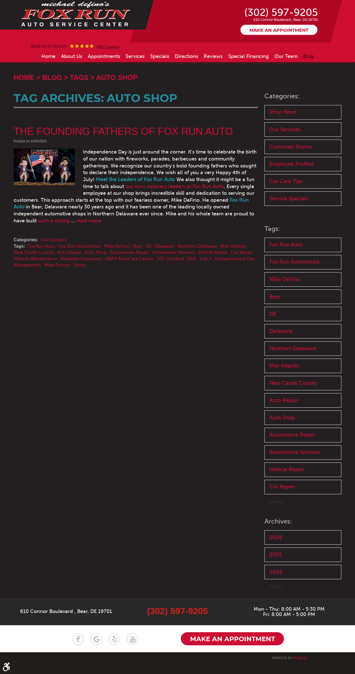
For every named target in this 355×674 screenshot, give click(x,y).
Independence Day (234, 258)
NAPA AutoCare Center (129, 258)
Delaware (164, 246)
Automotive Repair (129, 252)
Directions (186, 56)
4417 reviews (107, 47)
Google (96, 638)
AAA (191, 258)
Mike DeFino (117, 246)
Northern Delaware (197, 246)
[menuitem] (48, 56)
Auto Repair (69, 252)
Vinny (80, 264)
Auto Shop (116, 77)
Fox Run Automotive (80, 246)
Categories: (282, 96)
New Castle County (34, 252)
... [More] (273, 501)
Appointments (104, 56)
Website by (289, 658)
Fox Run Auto (41, 246)
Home (48, 56)
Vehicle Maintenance (35, 258)
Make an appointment (278, 30)
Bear (137, 246)
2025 (275, 555)
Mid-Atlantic (233, 246)
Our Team (286, 56)
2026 (275, 537)
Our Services (53, 239)
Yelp (114, 638)
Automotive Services (173, 252)
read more (89, 220)
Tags (79, 77)
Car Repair (241, 252)
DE (149, 246)
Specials (159, 56)
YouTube (132, 638)
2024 (275, 572)
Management (27, 264)
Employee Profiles (291, 164)
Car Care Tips (286, 181)
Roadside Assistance (81, 258)
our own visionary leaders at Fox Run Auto (174, 186)
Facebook (78, 638)
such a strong (54, 220)
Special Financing (248, 56)
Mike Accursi (57, 264)
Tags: (272, 229)
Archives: (278, 521)
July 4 (205, 258)
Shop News (283, 112)
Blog (308, 56)
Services (135, 56)
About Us (71, 56)
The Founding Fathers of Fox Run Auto (123, 131)
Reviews (213, 56)
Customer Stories (290, 147)
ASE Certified (170, 258)
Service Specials (288, 198)
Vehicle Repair (213, 252)
